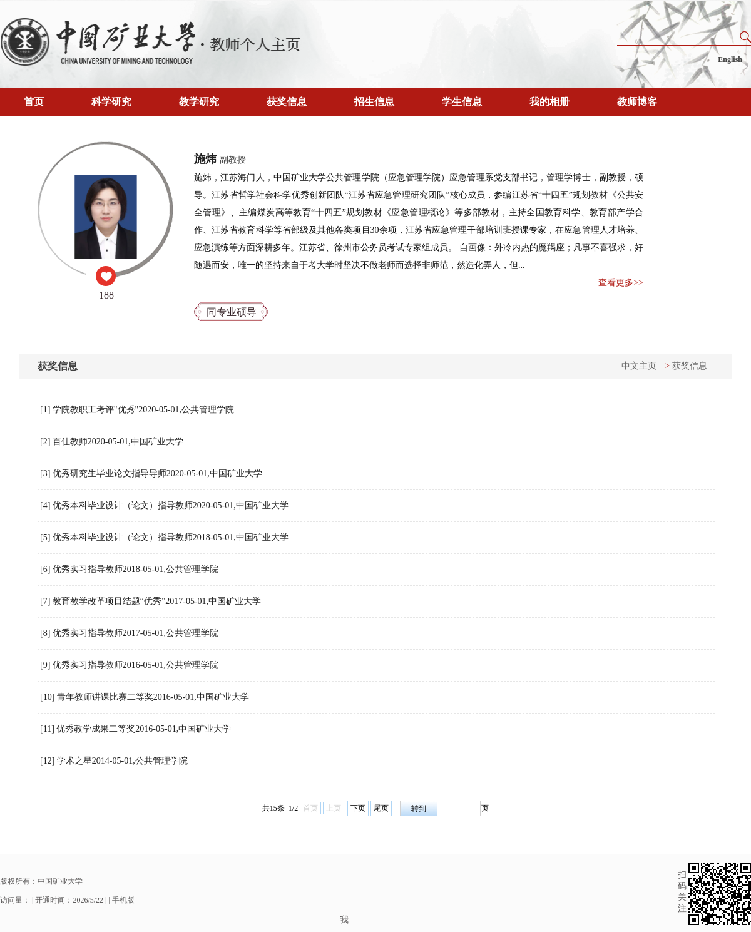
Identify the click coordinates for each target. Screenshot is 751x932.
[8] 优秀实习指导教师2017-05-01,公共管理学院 (129, 633)
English (730, 59)
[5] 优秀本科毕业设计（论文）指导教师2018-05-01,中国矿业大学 (164, 537)
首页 (34, 101)
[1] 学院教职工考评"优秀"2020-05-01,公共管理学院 (137, 409)
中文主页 (638, 366)
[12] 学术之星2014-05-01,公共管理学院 (114, 761)
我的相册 (549, 101)
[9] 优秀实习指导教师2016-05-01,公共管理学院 (129, 665)
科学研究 (111, 101)
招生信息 (374, 101)
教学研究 (199, 101)
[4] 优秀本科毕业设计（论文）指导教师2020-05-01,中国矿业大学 (164, 505)
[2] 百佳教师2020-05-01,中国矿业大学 (111, 441)
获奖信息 (287, 101)
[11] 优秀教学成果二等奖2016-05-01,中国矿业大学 (135, 729)
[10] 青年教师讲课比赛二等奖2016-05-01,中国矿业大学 (144, 697)
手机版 (123, 900)
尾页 (381, 808)
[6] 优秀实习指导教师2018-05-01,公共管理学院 (129, 569)
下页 (357, 808)
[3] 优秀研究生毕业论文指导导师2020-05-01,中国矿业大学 (151, 473)
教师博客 (637, 101)
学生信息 (462, 101)
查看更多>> (620, 282)
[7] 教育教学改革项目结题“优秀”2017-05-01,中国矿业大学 (150, 601)
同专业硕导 (232, 312)
